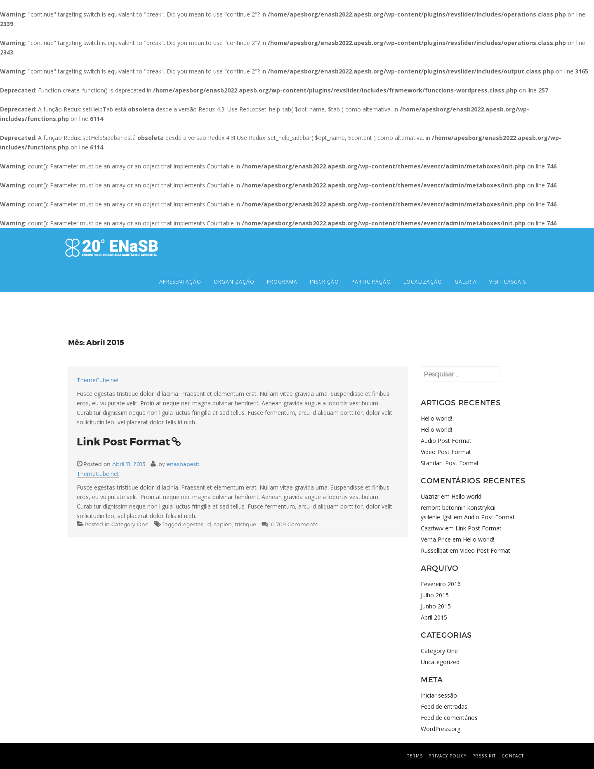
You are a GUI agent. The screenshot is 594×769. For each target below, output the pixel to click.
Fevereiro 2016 (441, 584)
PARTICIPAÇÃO (371, 281)
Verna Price (436, 539)
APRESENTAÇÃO (180, 281)
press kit (484, 756)
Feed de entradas (444, 706)
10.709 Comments (293, 524)
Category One (129, 524)
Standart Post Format (450, 463)
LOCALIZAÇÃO (422, 281)
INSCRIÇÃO (324, 281)
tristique (245, 524)
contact (513, 756)
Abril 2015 (434, 617)
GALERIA (466, 281)
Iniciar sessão (439, 695)
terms (415, 756)
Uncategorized (440, 662)
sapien (223, 524)
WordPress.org (440, 729)
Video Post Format (446, 452)
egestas (193, 524)
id (208, 524)
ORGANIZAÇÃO (234, 281)
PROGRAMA (282, 281)
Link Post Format (123, 442)
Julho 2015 (435, 595)
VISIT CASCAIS (507, 281)
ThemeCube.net (98, 380)
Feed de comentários (449, 718)
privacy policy (448, 756)
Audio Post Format (446, 441)
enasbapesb (183, 464)
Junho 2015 (436, 606)
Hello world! (436, 418)
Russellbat (434, 550)
